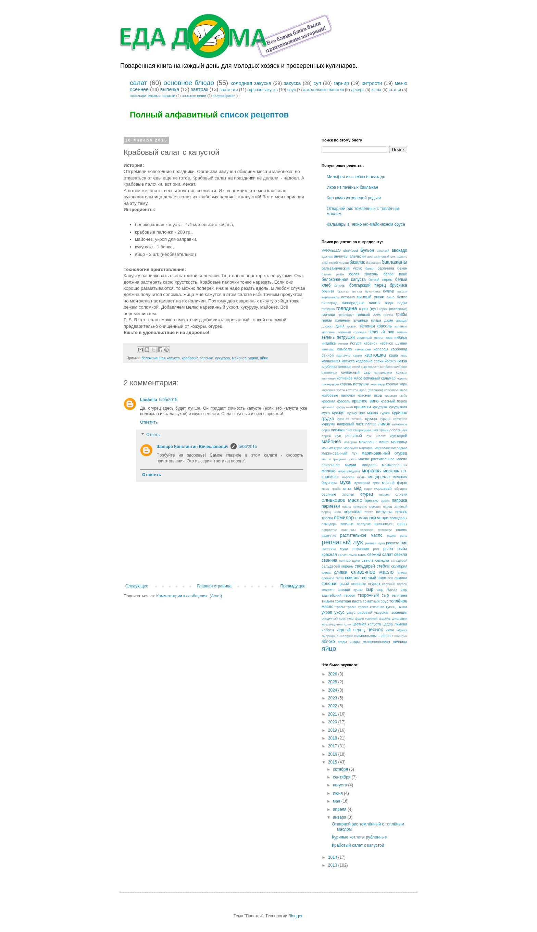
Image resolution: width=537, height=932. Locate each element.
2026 (333, 674)
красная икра (370, 395)
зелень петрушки (338, 337)
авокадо (399, 250)
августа (340, 785)
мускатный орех (366, 483)
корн (403, 384)
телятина (399, 595)
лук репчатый (348, 436)
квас (404, 355)
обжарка (400, 488)
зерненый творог (370, 337)
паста (346, 506)
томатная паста (348, 601)
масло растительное (376, 459)
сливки (340, 572)
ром (376, 549)
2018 (333, 738)
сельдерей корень (337, 566)
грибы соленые (336, 320)
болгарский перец (367, 285)
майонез (239, 358)
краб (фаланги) (371, 390)
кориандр (378, 384)
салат (138, 82)
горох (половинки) (393, 309)
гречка (388, 314)
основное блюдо (188, 82)
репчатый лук (342, 542)
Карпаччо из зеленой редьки (354, 198)
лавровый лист (350, 424)
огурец (366, 494)
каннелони (363, 349)
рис (404, 542)
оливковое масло (342, 500)
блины (340, 285)
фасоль (384, 618)
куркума (328, 424)
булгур (388, 291)
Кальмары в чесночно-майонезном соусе (366, 224)
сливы (402, 572)
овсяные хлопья (338, 494)
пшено (401, 529)
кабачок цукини (393, 343)
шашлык (401, 636)
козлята (373, 367)
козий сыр (359, 367)
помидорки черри (371, 517)
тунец (391, 607)
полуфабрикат (224, 96)
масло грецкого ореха (339, 459)
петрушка (384, 512)
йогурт (355, 343)
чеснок (375, 629)
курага (385, 413)
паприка (399, 500)
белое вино (395, 274)
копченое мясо (349, 378)
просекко (367, 530)
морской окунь (354, 477)
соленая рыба (335, 583)
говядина (346, 308)
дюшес (352, 326)
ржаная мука (375, 543)
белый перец (380, 279)
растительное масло (361, 535)
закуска (292, 83)
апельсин (358, 256)
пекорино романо (367, 506)
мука (345, 482)
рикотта (392, 543)
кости (340, 390)
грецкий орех (368, 314)
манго (384, 442)
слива (326, 572)
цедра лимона (395, 624)
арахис (402, 256)
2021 (333, 714)
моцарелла (379, 476)
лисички (338, 430)
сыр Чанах (387, 589)
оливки (401, 494)
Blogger (295, 916)
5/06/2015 (248, 446)
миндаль (369, 465)
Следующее (136, 586)
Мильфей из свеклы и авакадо (356, 176)
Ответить (149, 422)
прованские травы (390, 524)
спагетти (328, 590)
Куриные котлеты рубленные (359, 837)
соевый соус (374, 577)
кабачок (370, 343)
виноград (329, 303)
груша (376, 320)
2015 (333, 762)
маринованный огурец (384, 453)
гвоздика (328, 309)
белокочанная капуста (160, 358)
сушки (358, 590)
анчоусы (341, 256)
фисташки (399, 618)
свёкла (367, 560)
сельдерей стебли (372, 566)
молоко (329, 471)
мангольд (399, 442)
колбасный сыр (355, 372)
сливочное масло (372, 572)
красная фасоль (336, 401)
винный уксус (370, 297)
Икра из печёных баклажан (352, 187)
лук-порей (398, 436)
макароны (367, 442)
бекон (402, 268)
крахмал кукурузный (337, 407)
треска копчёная (371, 607)
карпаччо (343, 355)
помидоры (398, 518)
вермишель (330, 297)
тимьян (328, 601)
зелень (402, 332)
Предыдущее (292, 586)
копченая (329, 378)
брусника (398, 285)
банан (370, 268)
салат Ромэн (347, 555)
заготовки (229, 89)
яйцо (264, 358)
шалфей (346, 636)
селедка (382, 560)
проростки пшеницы (338, 530)
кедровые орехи (370, 361)
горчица (328, 314)
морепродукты (349, 471)
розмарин (360, 549)
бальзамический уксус (342, 268)
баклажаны (394, 262)
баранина (386, 268)
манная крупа (332, 448)
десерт (357, 89)
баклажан (373, 262)
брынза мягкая (349, 291)
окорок (384, 494)
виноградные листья (361, 303)
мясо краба (331, 488)
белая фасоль (363, 274)
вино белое (396, 297)
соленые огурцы (365, 584)
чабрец (328, 630)
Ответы (153, 434)
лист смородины (358, 430)
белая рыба (333, 274)
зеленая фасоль (376, 326)
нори (368, 488)
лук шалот (376, 436)
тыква (402, 607)
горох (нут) (368, 309)
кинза (402, 361)
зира (389, 337)
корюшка (328, 390)
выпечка (169, 89)
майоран (350, 442)
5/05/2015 (168, 399)
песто (369, 512)
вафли (402, 291)
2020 (333, 722)
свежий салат (380, 554)
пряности (385, 530)
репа (403, 535)
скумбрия (399, 566)
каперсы (381, 349)
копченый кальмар (379, 378)
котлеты (352, 390)
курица (371, 419)
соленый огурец (394, 584)
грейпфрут (346, 314)
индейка (329, 343)
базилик (357, 262)
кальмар (328, 349)
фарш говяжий (366, 618)
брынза (328, 291)
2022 (333, 706)
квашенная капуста (338, 361)
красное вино (365, 401)
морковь (371, 470)
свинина (329, 560)
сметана (353, 577)
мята (347, 488)
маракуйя (351, 448)
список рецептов (254, 114)
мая (337, 801)
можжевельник (394, 465)
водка (402, 303)
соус (291, 89)
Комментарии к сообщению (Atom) (189, 596)
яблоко (328, 641)
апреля (340, 809)
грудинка (360, 320)
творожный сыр (373, 595)
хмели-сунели (332, 624)
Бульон (367, 250)
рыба (388, 548)
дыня (340, 326)
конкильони (383, 372)
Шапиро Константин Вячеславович (192, 446)
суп (317, 83)
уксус (339, 612)
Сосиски (383, 250)
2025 (333, 682)
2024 (333, 690)
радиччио (329, 535)
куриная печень (350, 419)
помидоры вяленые (338, 524)
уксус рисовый (359, 612)
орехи (385, 500)
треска (351, 607)
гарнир (341, 83)
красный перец (393, 401)
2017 (333, 746)
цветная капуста (366, 624)
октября (341, 769)
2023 (333, 698)
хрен (347, 624)
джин (388, 320)
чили (390, 630)
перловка (353, 511)
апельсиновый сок (381, 256)
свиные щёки (349, 560)
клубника (329, 366)
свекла (400, 554)
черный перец (350, 629)
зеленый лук (381, 332)
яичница (400, 641)
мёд (358, 488)
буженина (372, 291)
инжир (343, 343)
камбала (344, 349)
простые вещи (194, 96)
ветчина (348, 297)
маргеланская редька (391, 448)
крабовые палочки (197, 358)
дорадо (401, 320)
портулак (364, 524)
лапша (370, 424)
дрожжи (327, 326)
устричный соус (334, 618)
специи (344, 589)
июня (338, 793)
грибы (401, 314)
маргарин (366, 448)
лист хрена (380, 430)
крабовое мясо (395, 390)
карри (357, 355)
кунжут (338, 412)
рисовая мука (335, 549)
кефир (390, 361)
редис (391, 535)
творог (349, 595)
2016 (333, 754)
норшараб (383, 488)
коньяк (401, 372)
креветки (362, 407)
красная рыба (396, 395)
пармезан (331, 506)
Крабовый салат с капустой (358, 845)
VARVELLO (331, 250)
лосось (395, 430)
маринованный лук (339, 453)
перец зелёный (395, 506)
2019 (333, 730)
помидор (344, 517)
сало (362, 554)
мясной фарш (394, 483)
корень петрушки (354, 384)
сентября (342, 777)
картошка (375, 355)
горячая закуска (263, 89)
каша (377, 89)
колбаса (386, 367)
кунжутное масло (362, 413)
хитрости (372, 83)
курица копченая (393, 419)
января (340, 817)
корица (392, 384)
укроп (253, 358)
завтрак (199, 89)
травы (340, 607)
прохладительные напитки (152, 96)
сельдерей (399, 560)
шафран (385, 636)
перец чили (331, 512)
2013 (333, 865)
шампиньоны (365, 636)
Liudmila (148, 399)
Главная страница (214, 586)
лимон (384, 424)
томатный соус (375, 601)
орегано (371, 500)
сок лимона (397, 578)
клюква (344, 366)
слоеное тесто (333, 578)
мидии (350, 465)
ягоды (342, 642)
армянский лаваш (335, 262)
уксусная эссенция (390, 612)
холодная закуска (250, 83)
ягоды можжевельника (370, 641)
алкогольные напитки (323, 89)
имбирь (401, 337)
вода (389, 303)
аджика (327, 256)
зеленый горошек (352, 332)
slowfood (350, 250)
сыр (369, 589)
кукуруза (222, 358)
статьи (395, 89)
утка (350, 618)
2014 (333, 857)
